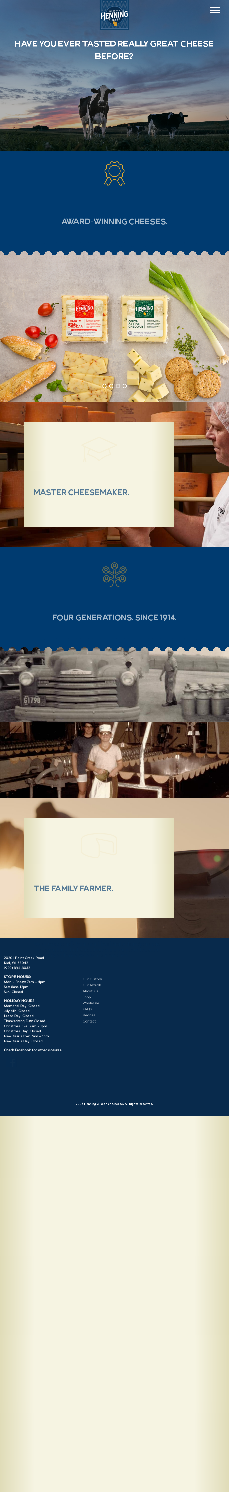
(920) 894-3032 (17, 1411)
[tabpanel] (114, 326)
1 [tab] (104, 386)
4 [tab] (125, 386)
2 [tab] (111, 386)
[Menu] (215, 10)
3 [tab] (118, 386)
